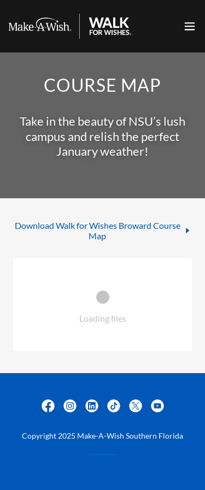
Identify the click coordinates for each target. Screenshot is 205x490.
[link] (70, 26)
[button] (190, 26)
